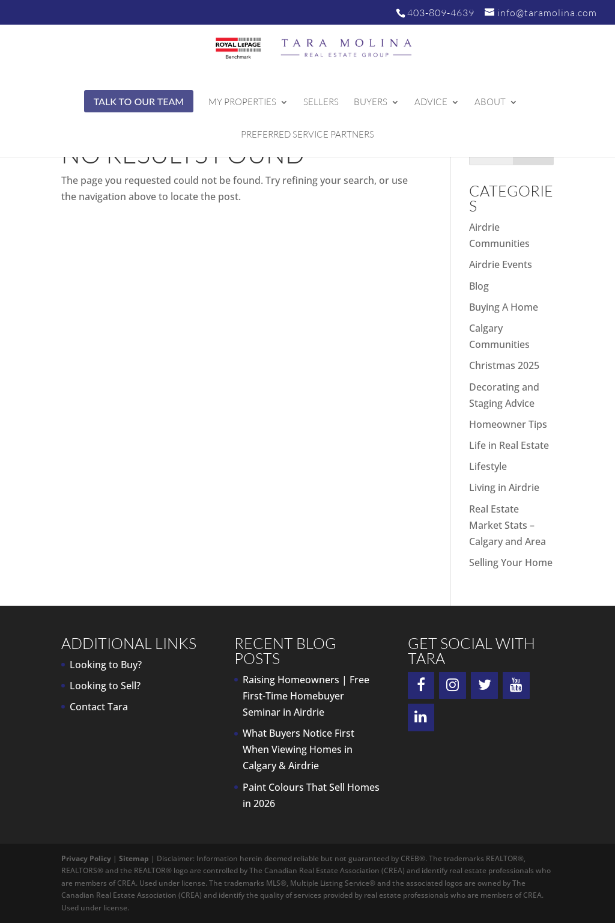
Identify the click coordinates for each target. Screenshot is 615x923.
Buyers (370, 103)
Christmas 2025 (504, 365)
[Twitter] (484, 685)
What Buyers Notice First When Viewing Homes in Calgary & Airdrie (298, 749)
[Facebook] (421, 685)
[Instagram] (452, 685)
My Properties (242, 103)
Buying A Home (503, 307)
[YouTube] (516, 685)
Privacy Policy (86, 858)
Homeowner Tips (508, 424)
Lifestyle (488, 466)
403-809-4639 (440, 13)
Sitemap (134, 858)
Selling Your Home (511, 562)
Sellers (321, 103)
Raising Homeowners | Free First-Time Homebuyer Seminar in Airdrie (306, 696)
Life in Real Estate (509, 445)
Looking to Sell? (105, 685)
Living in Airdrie (504, 487)
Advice (430, 103)
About (490, 103)
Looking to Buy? (106, 664)
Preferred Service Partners (307, 135)
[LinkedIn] (421, 717)
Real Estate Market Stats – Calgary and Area (507, 525)
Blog (479, 286)
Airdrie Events (500, 264)
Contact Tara (99, 706)
